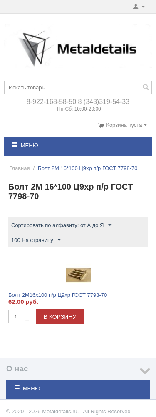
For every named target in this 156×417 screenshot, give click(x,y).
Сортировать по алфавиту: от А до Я (61, 225)
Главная (19, 168)
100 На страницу (36, 240)
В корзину (60, 316)
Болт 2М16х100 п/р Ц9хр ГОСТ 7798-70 (57, 295)
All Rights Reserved (106, 411)
